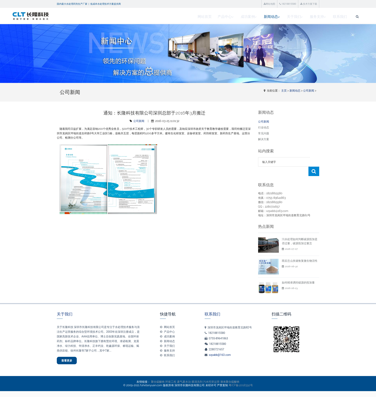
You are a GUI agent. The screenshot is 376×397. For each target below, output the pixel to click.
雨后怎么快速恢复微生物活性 (299, 251)
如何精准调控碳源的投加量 (298, 273)
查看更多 (70, 352)
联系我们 (295, 17)
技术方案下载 (308, 4)
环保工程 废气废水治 (178, 374)
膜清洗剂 (197, 374)
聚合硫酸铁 (158, 374)
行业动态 (263, 127)
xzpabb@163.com (220, 345)
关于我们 (248, 17)
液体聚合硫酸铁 (230, 374)
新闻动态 (224, 17)
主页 (284, 90)
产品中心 (176, 17)
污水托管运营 (211, 374)
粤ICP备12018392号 (241, 377)
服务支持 (272, 17)
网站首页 (156, 17)
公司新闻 (308, 90)
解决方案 (263, 139)
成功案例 (200, 17)
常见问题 (263, 133)
